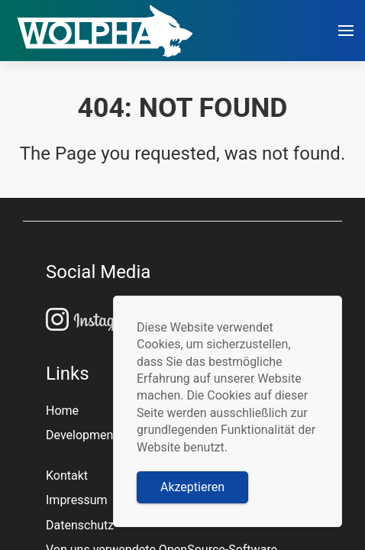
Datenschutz (80, 525)
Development (82, 435)
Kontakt (67, 475)
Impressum (77, 500)
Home (62, 410)
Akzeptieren (192, 487)
